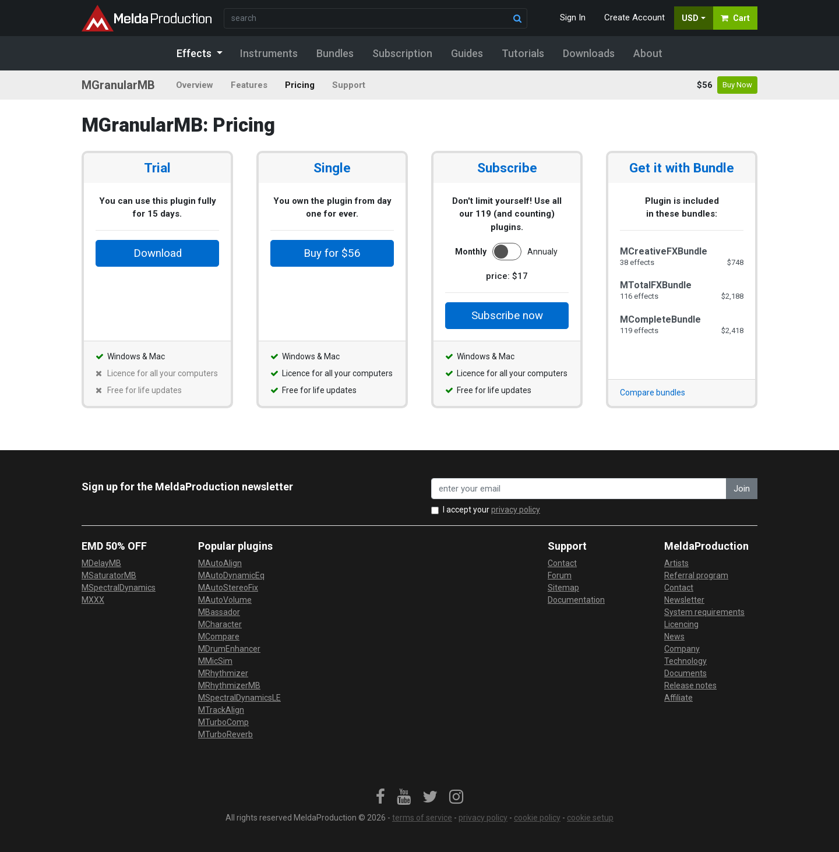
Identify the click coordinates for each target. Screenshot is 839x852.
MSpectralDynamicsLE (239, 697)
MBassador (219, 612)
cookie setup (590, 817)
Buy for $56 (332, 253)
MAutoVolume (225, 599)
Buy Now (737, 84)
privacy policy (515, 509)
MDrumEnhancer (229, 648)
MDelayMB (101, 563)
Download (157, 253)
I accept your (491, 509)
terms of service (422, 817)
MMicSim (215, 661)
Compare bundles (652, 392)
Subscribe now (507, 315)
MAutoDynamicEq (231, 575)
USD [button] (690, 18)
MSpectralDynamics (119, 587)
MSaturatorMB (109, 575)
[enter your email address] (579, 489)
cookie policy (537, 817)
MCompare (218, 636)
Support (348, 85)
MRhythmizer (223, 673)
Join (742, 488)
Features (249, 85)
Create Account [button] (634, 17)
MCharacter (220, 624)
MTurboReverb (225, 734)
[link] (380, 797)
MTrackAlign (221, 710)
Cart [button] (735, 18)
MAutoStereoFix (228, 587)
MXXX (93, 599)
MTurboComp (223, 722)
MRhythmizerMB (229, 685)
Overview (194, 85)
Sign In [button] (573, 17)
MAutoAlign (220, 563)
